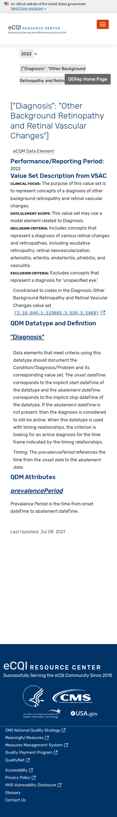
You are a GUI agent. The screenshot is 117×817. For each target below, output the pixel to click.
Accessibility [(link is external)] (19, 770)
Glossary (13, 792)
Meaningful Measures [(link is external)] (27, 737)
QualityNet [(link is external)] (18, 760)
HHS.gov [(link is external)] (33, 696)
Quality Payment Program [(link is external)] (31, 752)
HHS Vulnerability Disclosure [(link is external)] (33, 785)
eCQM (19, 151)
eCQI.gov (58, 670)
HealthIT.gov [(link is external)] (42, 714)
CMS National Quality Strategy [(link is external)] (35, 730)
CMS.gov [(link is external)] (72, 696)
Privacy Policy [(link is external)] (20, 777)
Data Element (40, 151)
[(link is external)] (59, 312)
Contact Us (15, 800)
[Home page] (37, 28)
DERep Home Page (87, 79)
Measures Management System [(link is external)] (37, 745)
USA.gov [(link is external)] (84, 714)
